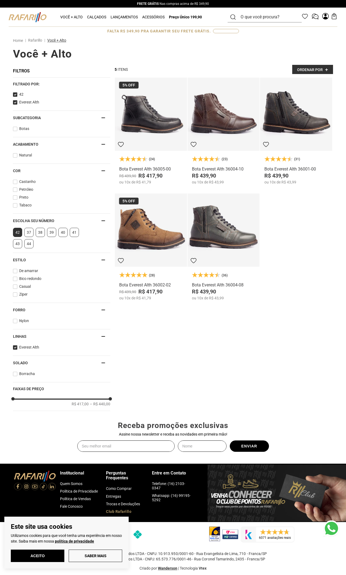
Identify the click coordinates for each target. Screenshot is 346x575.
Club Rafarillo (118, 511)
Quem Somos (71, 484)
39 (51, 232)
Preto (23, 197)
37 (29, 232)
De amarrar (28, 271)
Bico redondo (30, 278)
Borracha (27, 374)
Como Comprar (119, 488)
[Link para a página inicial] (19, 40)
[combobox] (268, 17)
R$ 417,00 (80, 404)
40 (63, 232)
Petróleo (26, 189)
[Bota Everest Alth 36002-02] (151, 246)
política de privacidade (74, 541)
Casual (25, 286)
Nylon (24, 321)
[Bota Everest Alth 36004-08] (224, 246)
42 (21, 94)
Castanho (27, 181)
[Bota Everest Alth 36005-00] (151, 131)
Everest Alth (29, 102)
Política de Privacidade (79, 491)
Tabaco (25, 205)
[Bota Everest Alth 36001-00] (296, 131)
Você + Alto (56, 40)
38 (40, 232)
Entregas (113, 496)
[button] (61, 84)
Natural (25, 155)
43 (17, 244)
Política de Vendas (75, 499)
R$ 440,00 (100, 404)
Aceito (38, 556)
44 (29, 244)
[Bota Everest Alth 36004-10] (224, 131)
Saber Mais (96, 556)
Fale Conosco (71, 506)
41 (74, 232)
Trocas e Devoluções (123, 504)
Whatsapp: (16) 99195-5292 (171, 497)
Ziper (23, 294)
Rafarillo (35, 40)
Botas (24, 128)
